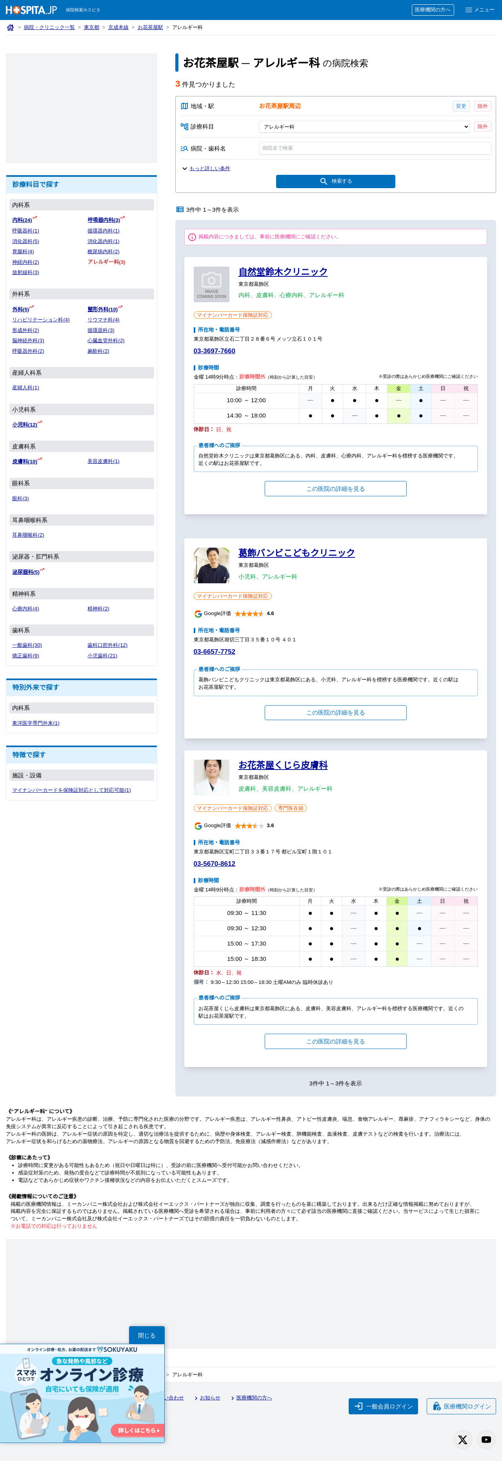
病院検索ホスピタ (83, 9)
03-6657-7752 (214, 651)
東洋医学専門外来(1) (35, 723)
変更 (461, 106)
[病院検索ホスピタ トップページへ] (31, 10)
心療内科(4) (25, 609)
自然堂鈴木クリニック (283, 272)
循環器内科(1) (103, 231)
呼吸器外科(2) (28, 351)
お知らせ (206, 1398)
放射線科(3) (25, 272)
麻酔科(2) (98, 351)
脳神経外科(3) (28, 340)
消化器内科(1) (103, 241)
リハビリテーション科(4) (40, 320)
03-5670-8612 (214, 864)
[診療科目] (364, 126)
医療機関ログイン (461, 1406)
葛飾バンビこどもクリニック (296, 553)
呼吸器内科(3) (103, 220)
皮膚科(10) (24, 462)
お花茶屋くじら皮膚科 (283, 765)
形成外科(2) (25, 330)
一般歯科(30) (27, 645)
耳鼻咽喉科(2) (28, 535)
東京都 (91, 27)
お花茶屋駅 (150, 27)
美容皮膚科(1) (103, 461)
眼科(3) (20, 498)
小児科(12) (24, 425)
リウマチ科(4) (103, 320)
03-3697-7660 (214, 351)
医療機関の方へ (433, 10)
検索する (335, 181)
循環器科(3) (100, 330)
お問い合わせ (165, 1398)
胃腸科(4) (23, 251)
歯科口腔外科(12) (107, 645)
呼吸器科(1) (25, 231)
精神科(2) (98, 609)
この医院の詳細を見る (335, 488)
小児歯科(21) (102, 656)
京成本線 (118, 27)
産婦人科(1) (25, 387)
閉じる (147, 1335)
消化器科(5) (25, 241)
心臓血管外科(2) (105, 340)
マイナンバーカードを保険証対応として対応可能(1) (71, 790)
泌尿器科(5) (25, 572)
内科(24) (22, 220)
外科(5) (20, 309)
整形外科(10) (102, 309)
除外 (483, 106)
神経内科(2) (25, 262)
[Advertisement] (81, 108)
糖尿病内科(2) (103, 251)
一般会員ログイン (383, 1406)
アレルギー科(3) (106, 262)
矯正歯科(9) (25, 656)
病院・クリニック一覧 (49, 27)
